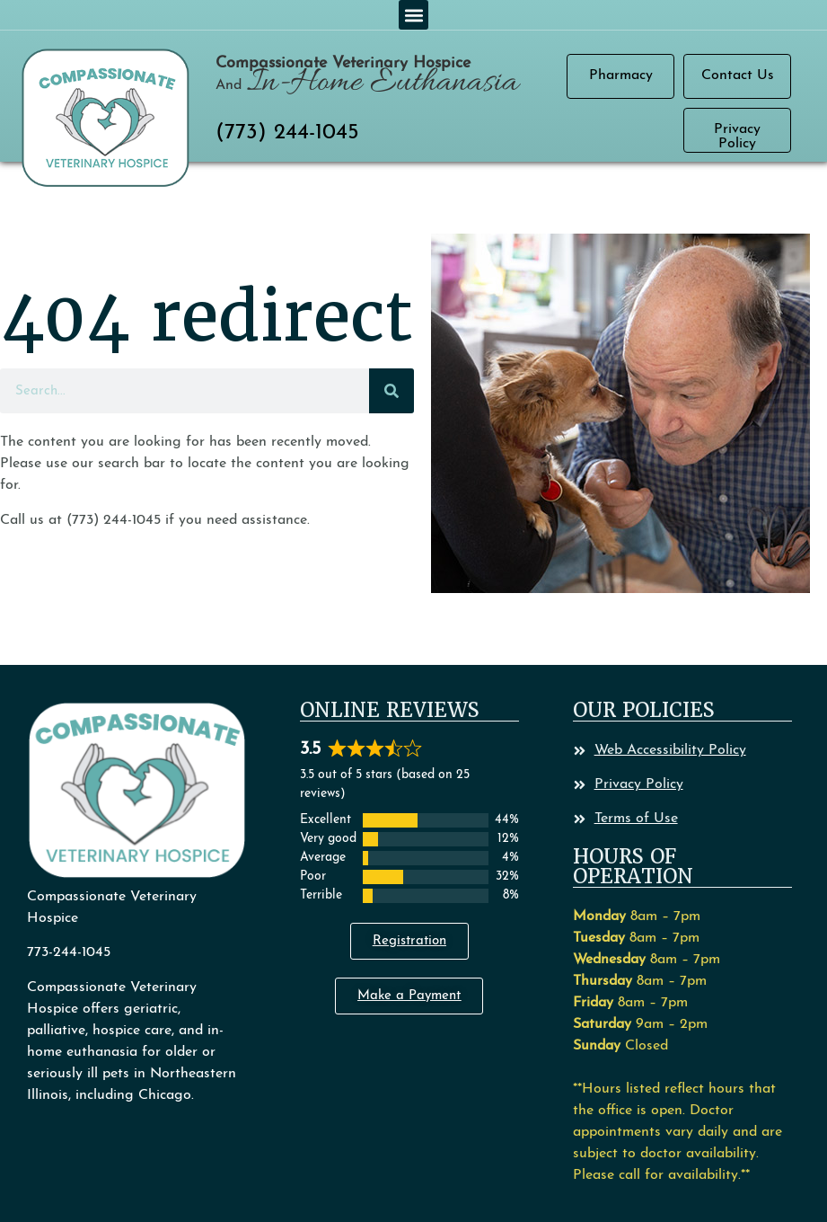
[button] (413, 15)
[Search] (391, 390)
